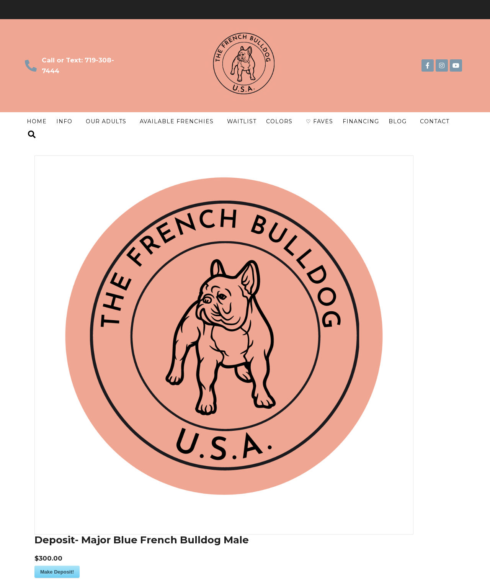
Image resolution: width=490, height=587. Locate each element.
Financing (361, 121)
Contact (434, 121)
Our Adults (106, 121)
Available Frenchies (177, 121)
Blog (398, 121)
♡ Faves (319, 121)
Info (64, 121)
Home (37, 121)
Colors (279, 121)
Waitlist (241, 121)
